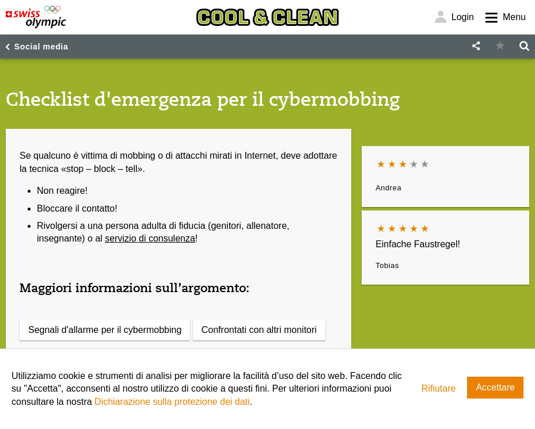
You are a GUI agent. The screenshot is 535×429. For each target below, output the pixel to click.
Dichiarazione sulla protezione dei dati (172, 402)
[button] (476, 46)
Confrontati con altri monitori (259, 330)
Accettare (495, 387)
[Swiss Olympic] (36, 17)
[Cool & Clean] (267, 17)
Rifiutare (439, 388)
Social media (41, 46)
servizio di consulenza (150, 238)
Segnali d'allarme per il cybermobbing (104, 330)
